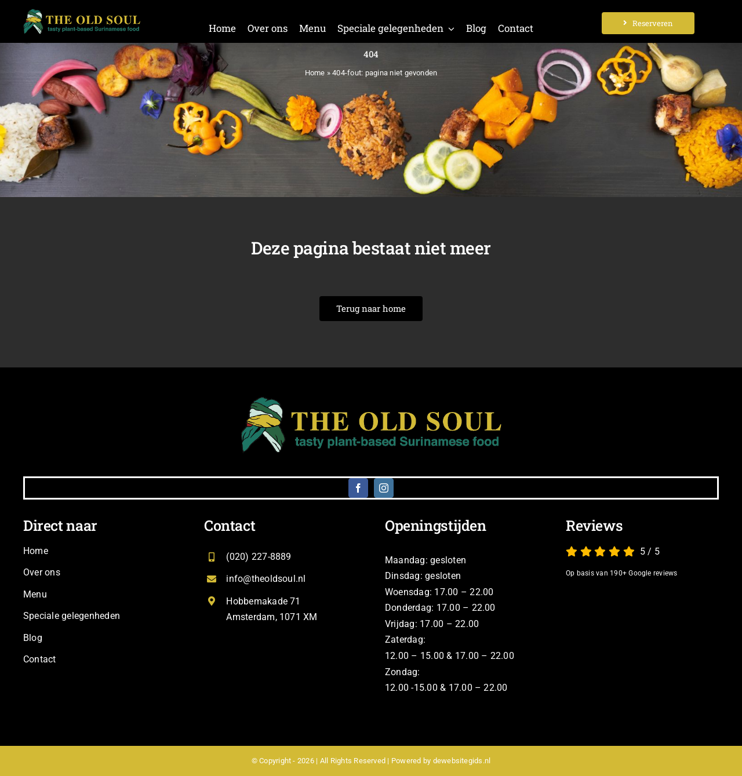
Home (315, 72)
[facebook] (358, 488)
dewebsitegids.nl (462, 760)
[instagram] (384, 488)
